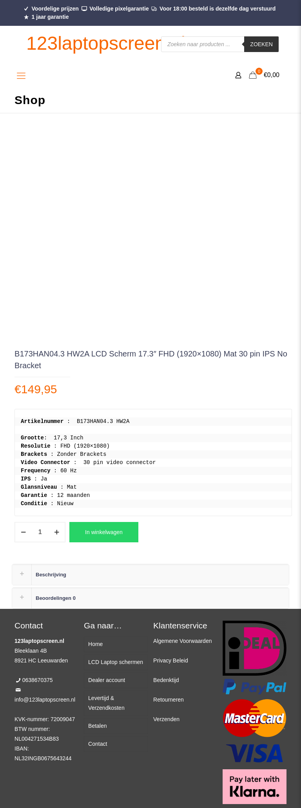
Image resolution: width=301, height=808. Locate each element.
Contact (97, 744)
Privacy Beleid (170, 660)
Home (95, 644)
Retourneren (168, 699)
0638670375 (37, 680)
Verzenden (166, 719)
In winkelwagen (104, 532)
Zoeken (261, 44)
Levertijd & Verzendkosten (106, 703)
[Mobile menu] (21, 76)
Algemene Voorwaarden (182, 641)
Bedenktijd (166, 680)
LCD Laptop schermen (115, 662)
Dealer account (106, 680)
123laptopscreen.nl (105, 43)
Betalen (97, 726)
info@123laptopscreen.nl (45, 699)
